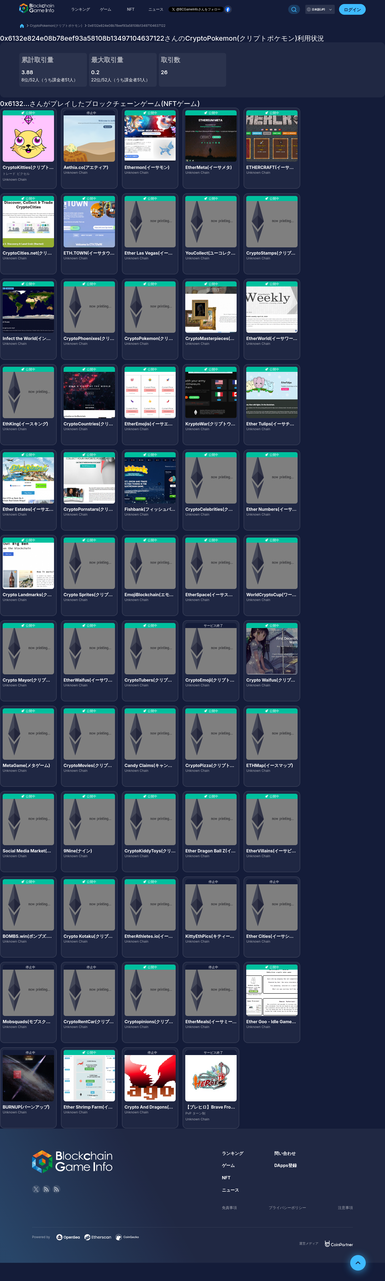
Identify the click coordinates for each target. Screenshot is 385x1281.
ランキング (80, 9)
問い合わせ (285, 1153)
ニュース (230, 1190)
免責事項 (229, 1207)
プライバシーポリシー (287, 1207)
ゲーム (105, 9)
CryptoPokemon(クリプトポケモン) (56, 26)
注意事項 (345, 1207)
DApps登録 (285, 1165)
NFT (130, 9)
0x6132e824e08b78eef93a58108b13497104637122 (126, 26)
